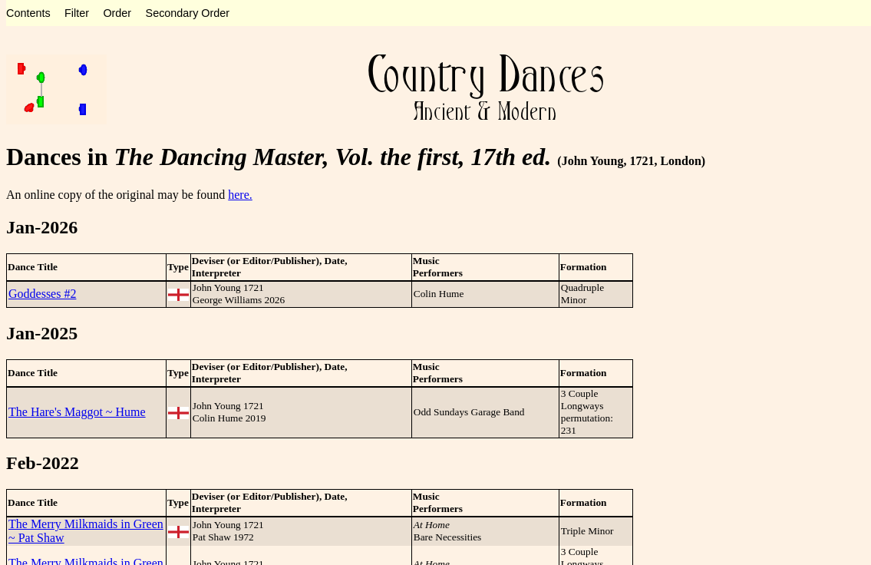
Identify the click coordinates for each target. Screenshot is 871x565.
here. (240, 194)
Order (117, 13)
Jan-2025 (42, 333)
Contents (28, 13)
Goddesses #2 (42, 293)
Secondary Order (188, 13)
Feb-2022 (42, 463)
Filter (76, 13)
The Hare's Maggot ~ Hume (77, 411)
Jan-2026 (42, 227)
